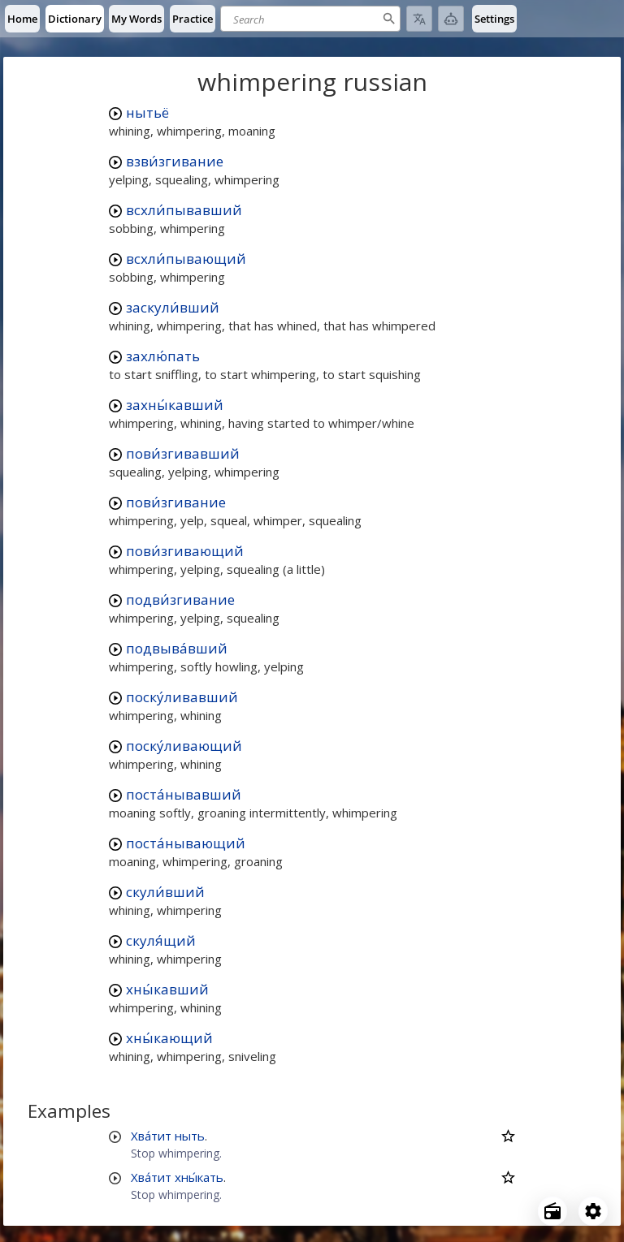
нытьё (147, 112)
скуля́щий (161, 940)
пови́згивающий (185, 550)
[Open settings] (593, 1211)
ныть (190, 1136)
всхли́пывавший (184, 210)
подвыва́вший (177, 648)
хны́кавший (167, 989)
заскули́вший (172, 307)
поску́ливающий (184, 745)
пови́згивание (176, 502)
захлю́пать (163, 356)
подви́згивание (180, 599)
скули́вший (165, 891)
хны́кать (199, 1177)
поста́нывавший (183, 794)
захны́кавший (174, 404)
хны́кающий (169, 1038)
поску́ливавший (182, 697)
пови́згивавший (183, 453)
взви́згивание (174, 161)
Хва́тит (151, 1136)
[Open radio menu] (552, 1211)
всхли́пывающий (186, 258)
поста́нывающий (185, 843)
